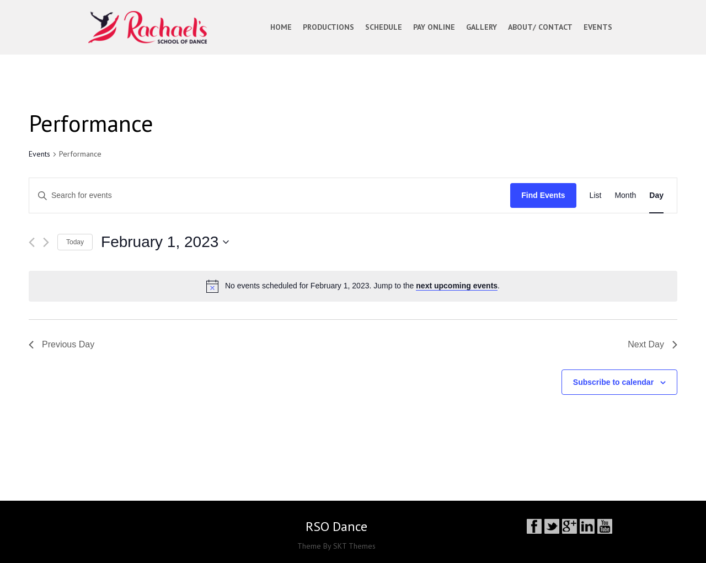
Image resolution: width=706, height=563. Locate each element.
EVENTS (598, 27)
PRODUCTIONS (328, 27)
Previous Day (61, 344)
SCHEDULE (383, 27)
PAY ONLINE (434, 27)
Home (281, 27)
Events (39, 154)
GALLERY (481, 27)
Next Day (652, 344)
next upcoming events (457, 285)
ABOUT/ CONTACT (540, 27)
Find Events (543, 195)
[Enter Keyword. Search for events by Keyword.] (269, 195)
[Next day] (46, 242)
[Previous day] (32, 242)
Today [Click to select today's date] (75, 242)
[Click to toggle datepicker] (165, 242)
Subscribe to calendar (613, 382)
